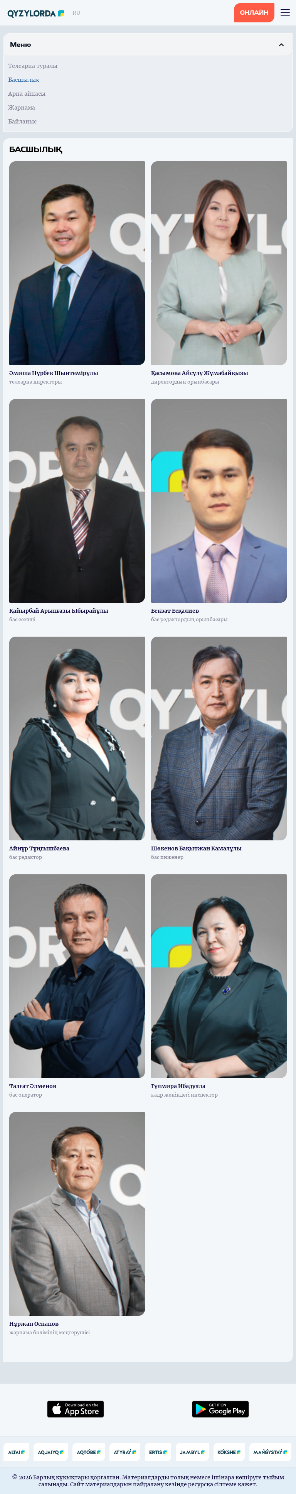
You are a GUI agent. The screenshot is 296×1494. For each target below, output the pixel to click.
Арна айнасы (26, 93)
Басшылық (23, 79)
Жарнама (21, 107)
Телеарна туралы (32, 65)
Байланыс (22, 121)
